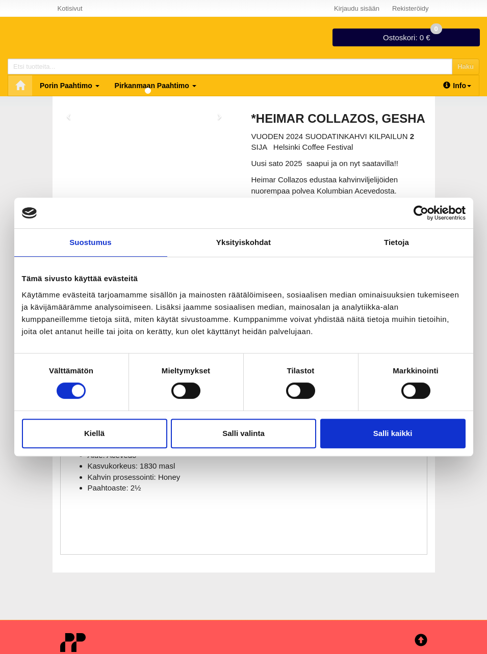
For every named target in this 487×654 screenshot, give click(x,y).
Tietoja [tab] (396, 242)
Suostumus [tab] (90, 242)
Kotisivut (70, 8)
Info (457, 85)
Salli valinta (243, 433)
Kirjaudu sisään (356, 8)
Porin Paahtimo (69, 85)
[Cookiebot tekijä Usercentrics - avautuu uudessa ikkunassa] (421, 213)
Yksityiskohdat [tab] (243, 242)
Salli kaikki (393, 433)
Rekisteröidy (410, 8)
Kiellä (94, 433)
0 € (412, 35)
